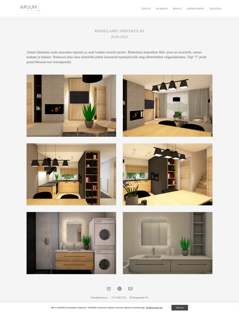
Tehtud (146, 8)
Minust (177, 8)
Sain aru (180, 307)
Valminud (162, 8)
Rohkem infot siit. (154, 307)
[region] (119, 307)
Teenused (215, 8)
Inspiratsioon (195, 8)
